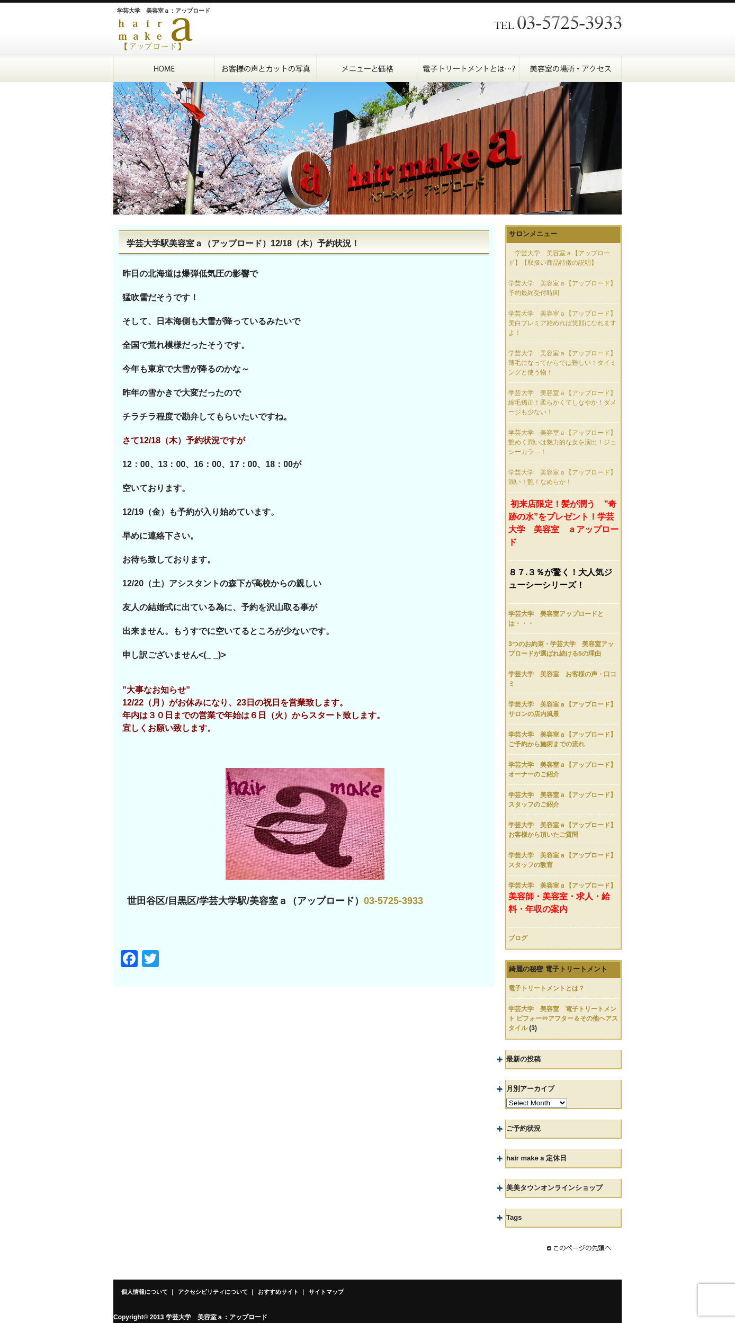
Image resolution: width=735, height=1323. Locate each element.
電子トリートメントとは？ (546, 988)
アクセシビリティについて (213, 1292)
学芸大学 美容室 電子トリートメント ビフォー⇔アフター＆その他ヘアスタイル (563, 1018)
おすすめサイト (278, 1292)
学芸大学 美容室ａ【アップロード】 (562, 885)
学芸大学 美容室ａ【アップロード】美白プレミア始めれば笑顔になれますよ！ (562, 323)
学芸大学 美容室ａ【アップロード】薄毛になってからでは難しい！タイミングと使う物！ (562, 363)
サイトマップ (326, 1292)
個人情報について (144, 1292)
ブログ (517, 938)
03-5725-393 (391, 901)
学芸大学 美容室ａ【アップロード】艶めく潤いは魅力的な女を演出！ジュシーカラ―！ (562, 442)
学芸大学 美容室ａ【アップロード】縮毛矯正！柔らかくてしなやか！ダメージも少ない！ (562, 402)
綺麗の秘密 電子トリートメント (558, 969)
